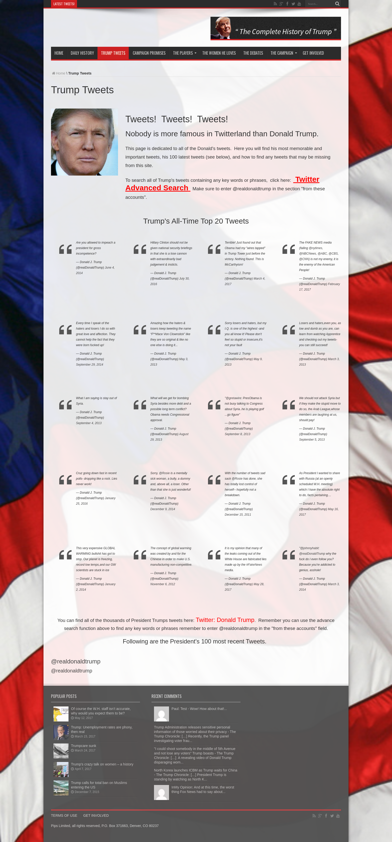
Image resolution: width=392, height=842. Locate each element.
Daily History (82, 53)
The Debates (253, 53)
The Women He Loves (219, 53)
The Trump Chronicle (116, 28)
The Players (184, 53)
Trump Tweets (113, 53)
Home (58, 53)
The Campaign (283, 53)
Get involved (313, 53)
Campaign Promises (149, 53)
